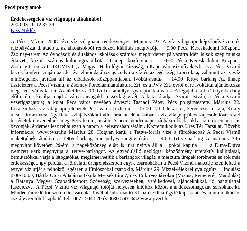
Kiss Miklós (23, 30)
